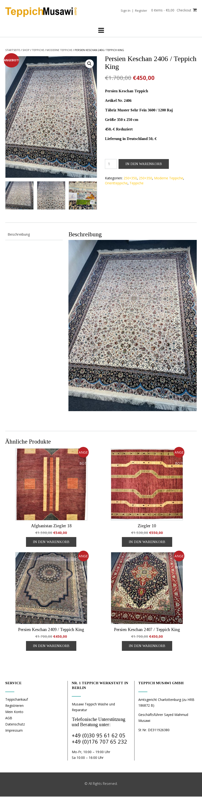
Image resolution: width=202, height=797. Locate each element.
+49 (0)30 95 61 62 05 (98, 735)
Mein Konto (14, 712)
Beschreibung (19, 234)
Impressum (14, 731)
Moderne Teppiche (59, 50)
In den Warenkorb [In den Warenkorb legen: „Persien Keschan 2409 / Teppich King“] (51, 646)
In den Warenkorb (143, 164)
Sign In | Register (132, 10)
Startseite (12, 50)
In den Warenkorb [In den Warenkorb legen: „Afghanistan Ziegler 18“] (51, 542)
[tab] (34, 235)
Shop (26, 50)
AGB (8, 718)
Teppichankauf (16, 700)
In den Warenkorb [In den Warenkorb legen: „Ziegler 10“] (147, 542)
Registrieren (14, 706)
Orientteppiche (116, 183)
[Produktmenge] (111, 164)
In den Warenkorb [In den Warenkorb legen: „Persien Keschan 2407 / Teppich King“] (147, 646)
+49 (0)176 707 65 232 (99, 741)
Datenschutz (15, 724)
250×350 (130, 178)
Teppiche (38, 50)
